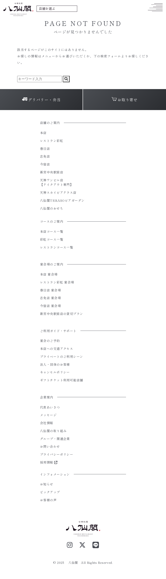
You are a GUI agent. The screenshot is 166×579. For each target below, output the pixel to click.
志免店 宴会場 (50, 297)
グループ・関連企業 (55, 438)
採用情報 (49, 462)
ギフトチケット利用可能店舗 (61, 380)
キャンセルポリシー (55, 372)
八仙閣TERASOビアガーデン (62, 200)
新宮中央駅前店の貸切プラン (61, 313)
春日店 (45, 148)
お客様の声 (48, 500)
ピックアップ (50, 492)
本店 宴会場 (49, 274)
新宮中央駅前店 (51, 172)
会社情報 (46, 423)
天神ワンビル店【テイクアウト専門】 (56, 182)
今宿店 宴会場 (50, 305)
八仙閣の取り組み (53, 430)
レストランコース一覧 (56, 247)
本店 (43, 132)
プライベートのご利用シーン (61, 356)
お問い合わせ (50, 446)
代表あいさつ (50, 407)
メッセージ (48, 415)
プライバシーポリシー (56, 454)
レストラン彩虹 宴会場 (57, 282)
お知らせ (46, 484)
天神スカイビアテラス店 (58, 192)
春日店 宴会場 (50, 290)
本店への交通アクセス (56, 348)
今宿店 (45, 164)
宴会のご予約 (50, 340)
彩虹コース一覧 (51, 239)
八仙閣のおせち (51, 208)
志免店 (45, 156)
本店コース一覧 (51, 231)
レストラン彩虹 (51, 140)
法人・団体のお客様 (55, 364)
